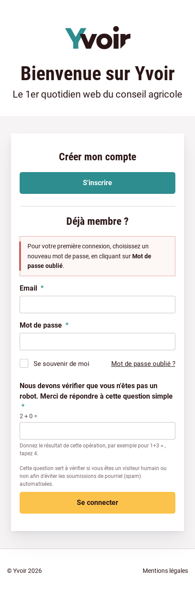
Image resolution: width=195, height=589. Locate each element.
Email (32, 288)
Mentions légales (165, 570)
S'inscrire (97, 183)
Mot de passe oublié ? (143, 364)
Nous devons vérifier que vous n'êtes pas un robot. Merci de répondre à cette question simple (96, 396)
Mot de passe (44, 325)
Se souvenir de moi (61, 364)
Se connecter (97, 502)
